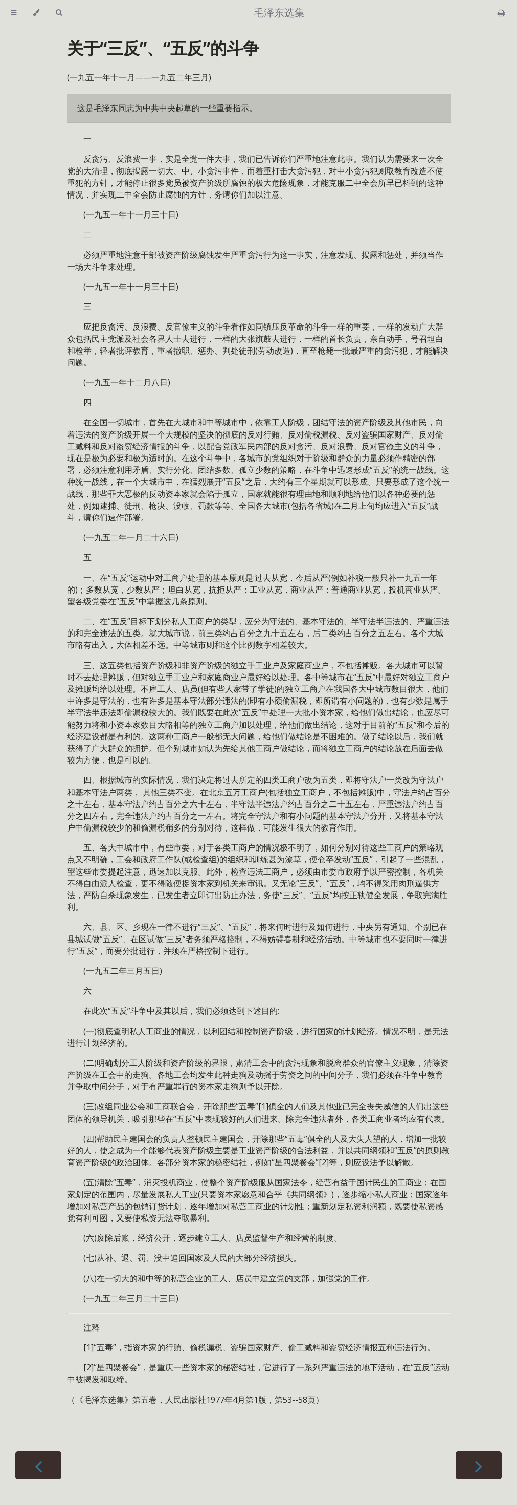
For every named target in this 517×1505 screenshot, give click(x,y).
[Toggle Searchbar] (59, 13)
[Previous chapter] (38, 1465)
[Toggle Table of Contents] (14, 13)
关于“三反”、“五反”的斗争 (163, 48)
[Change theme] (36, 13)
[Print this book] (501, 12)
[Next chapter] (479, 1465)
